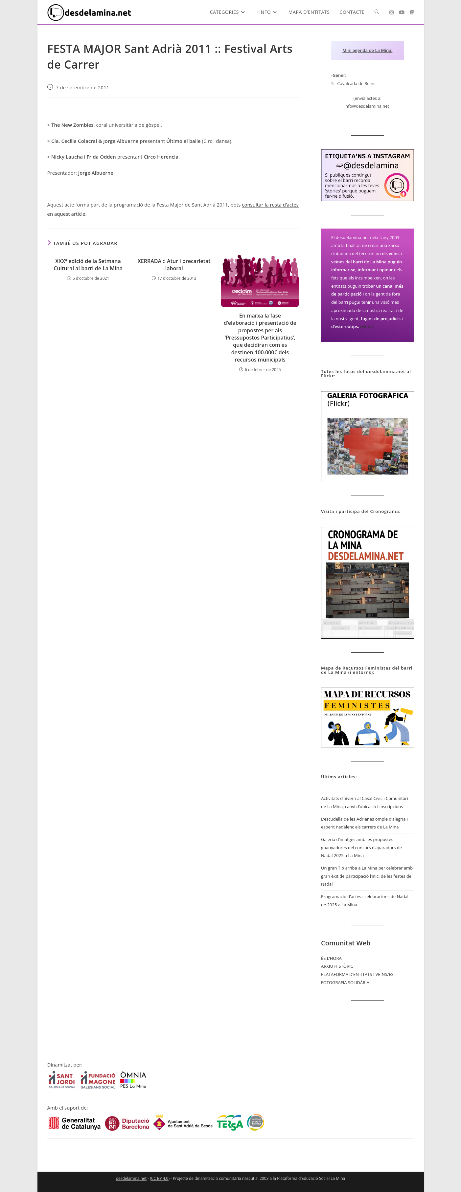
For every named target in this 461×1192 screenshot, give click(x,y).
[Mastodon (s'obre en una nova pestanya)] (412, 12)
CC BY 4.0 (160, 1178)
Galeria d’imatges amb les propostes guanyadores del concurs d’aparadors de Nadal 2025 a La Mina (361, 847)
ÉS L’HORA (331, 958)
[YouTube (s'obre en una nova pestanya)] (401, 12)
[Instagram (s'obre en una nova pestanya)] (391, 12)
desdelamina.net (131, 1178)
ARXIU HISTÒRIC (337, 966)
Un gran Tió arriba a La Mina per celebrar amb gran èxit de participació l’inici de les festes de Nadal (367, 876)
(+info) (366, 326)
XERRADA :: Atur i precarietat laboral (174, 264)
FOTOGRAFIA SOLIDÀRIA (345, 982)
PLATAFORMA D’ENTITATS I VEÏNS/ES (357, 974)
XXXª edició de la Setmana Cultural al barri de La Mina (88, 264)
